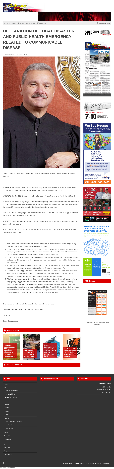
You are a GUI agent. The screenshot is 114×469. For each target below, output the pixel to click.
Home (6, 384)
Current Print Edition (11, 390)
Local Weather (9, 428)
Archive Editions (10, 394)
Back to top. (7, 463)
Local (6, 401)
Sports (7, 418)
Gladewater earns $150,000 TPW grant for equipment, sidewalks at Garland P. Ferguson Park (9, 350)
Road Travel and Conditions (13, 421)
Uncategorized (9, 425)
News (5, 388)
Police (7, 404)
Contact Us (7, 439)
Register (6, 451)
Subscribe (7, 447)
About (6, 432)
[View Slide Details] (97, 68)
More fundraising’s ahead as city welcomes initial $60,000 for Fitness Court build (50, 350)
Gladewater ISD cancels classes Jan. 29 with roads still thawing (70, 352)
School (7, 411)
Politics (7, 408)
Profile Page (8, 454)
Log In (6, 444)
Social (7, 414)
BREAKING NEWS (11, 397)
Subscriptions (8, 436)
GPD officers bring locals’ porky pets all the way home (29, 353)
